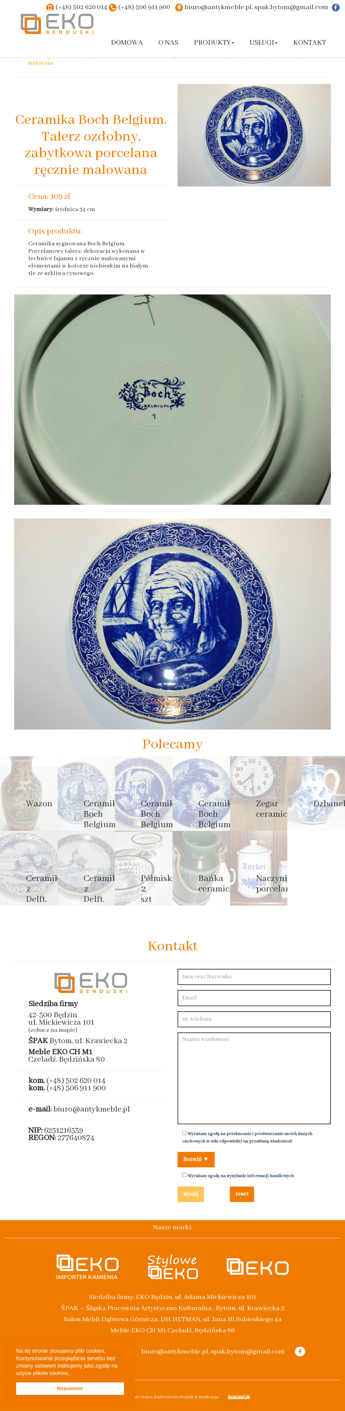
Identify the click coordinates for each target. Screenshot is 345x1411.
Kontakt (309, 42)
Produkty (214, 42)
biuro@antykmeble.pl (92, 1109)
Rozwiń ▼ (196, 1159)
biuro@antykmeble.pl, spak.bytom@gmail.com (256, 7)
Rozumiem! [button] (70, 1388)
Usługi (264, 42)
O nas (168, 42)
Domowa (127, 42)
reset (242, 1194)
